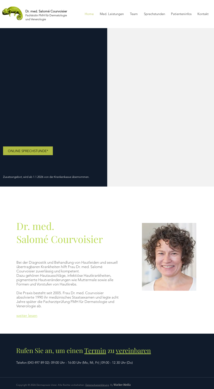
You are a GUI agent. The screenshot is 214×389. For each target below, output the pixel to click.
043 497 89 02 (38, 362)
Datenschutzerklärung (97, 384)
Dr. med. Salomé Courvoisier (46, 11)
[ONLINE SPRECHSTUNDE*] (28, 150)
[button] (134, 14)
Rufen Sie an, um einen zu (83, 350)
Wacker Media (122, 384)
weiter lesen (26, 315)
